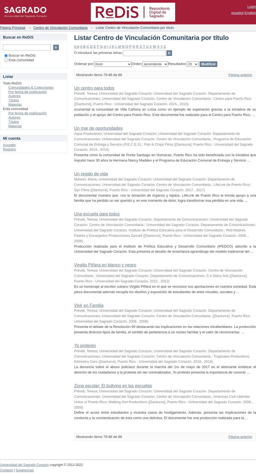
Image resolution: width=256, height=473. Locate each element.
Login (251, 7)
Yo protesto (85, 345)
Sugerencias (25, 470)
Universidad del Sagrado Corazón (24, 465)
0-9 (76, 46)
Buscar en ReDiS (20, 55)
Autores (14, 96)
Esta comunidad (19, 60)
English (250, 13)
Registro (9, 149)
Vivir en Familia (88, 305)
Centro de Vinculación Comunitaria (60, 28)
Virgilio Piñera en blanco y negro (105, 265)
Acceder (9, 145)
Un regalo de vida (91, 174)
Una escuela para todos (97, 214)
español (237, 13)
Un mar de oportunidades (98, 128)
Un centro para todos (94, 88)
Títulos (13, 100)
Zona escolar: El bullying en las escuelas (113, 385)
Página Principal (12, 28)
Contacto (6, 470)
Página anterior (240, 75)
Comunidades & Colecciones (30, 87)
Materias (15, 104)
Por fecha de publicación (27, 92)
